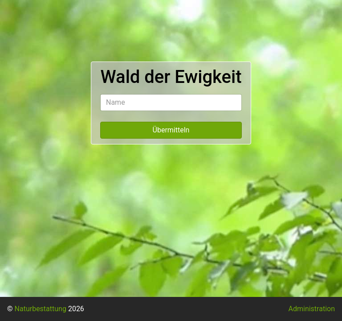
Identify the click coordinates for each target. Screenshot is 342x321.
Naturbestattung (40, 309)
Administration (312, 309)
